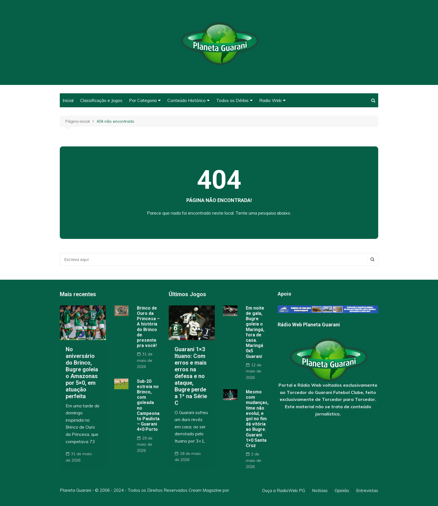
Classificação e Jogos (101, 100)
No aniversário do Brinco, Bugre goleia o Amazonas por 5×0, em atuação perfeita (82, 373)
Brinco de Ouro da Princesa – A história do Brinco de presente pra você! (148, 326)
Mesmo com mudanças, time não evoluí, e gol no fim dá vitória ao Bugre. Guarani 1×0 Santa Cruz (257, 418)
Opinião (342, 490)
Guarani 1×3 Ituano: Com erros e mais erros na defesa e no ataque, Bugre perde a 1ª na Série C (191, 376)
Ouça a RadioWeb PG (283, 490)
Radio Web (270, 100)
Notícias (320, 490)
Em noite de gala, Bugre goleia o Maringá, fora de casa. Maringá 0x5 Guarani (255, 332)
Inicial (68, 100)
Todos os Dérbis (232, 100)
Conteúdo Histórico (186, 100)
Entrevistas (367, 490)
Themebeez (72, 497)
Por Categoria (143, 100)
